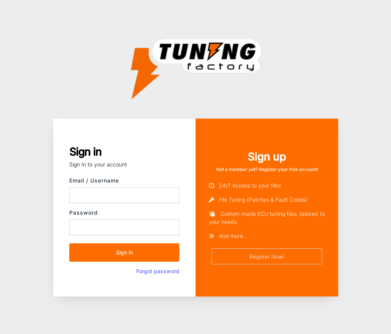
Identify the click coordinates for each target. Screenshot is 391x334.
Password (83, 212)
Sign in (124, 252)
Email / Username (94, 180)
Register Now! (266, 256)
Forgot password (157, 271)
